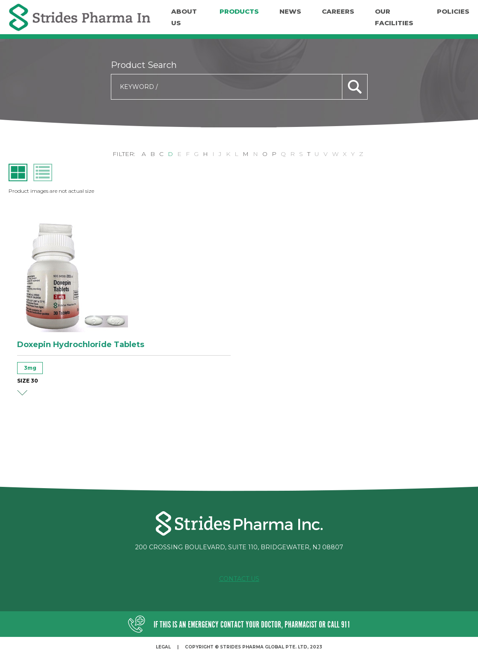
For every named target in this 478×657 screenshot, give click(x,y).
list (42, 172)
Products (239, 11)
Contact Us (239, 579)
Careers (338, 11)
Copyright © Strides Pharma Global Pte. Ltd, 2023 (253, 647)
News (290, 11)
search (355, 87)
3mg (30, 368)
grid (18, 172)
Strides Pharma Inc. (80, 17)
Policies (453, 11)
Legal (163, 647)
